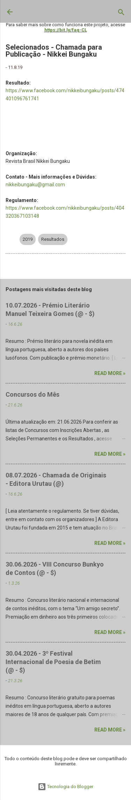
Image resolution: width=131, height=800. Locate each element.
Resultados (52, 239)
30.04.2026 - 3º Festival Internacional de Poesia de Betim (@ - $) (53, 662)
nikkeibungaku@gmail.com (35, 184)
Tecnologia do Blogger (65, 786)
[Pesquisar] (121, 13)
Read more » (109, 373)
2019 (27, 239)
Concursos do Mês (32, 394)
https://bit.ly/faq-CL (65, 30)
